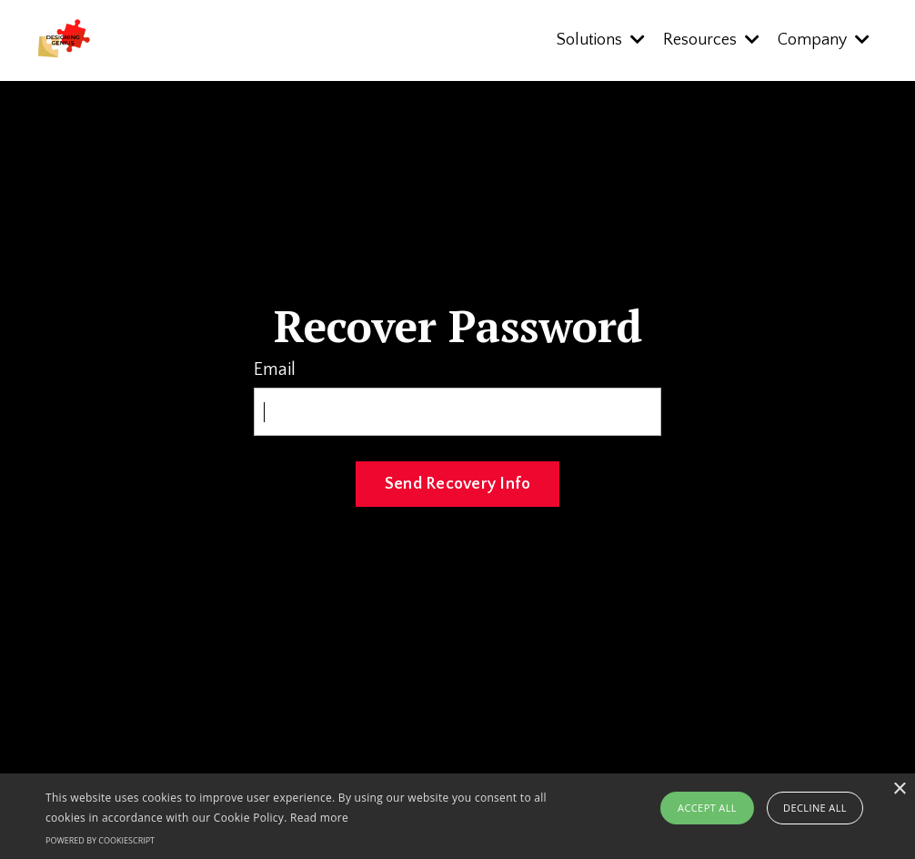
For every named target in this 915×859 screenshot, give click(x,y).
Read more (319, 817)
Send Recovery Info (458, 484)
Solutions (601, 40)
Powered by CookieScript (100, 840)
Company (824, 40)
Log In (458, 549)
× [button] (899, 789)
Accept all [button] (707, 807)
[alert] (457, 816)
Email (275, 369)
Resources (711, 40)
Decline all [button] (815, 807)
